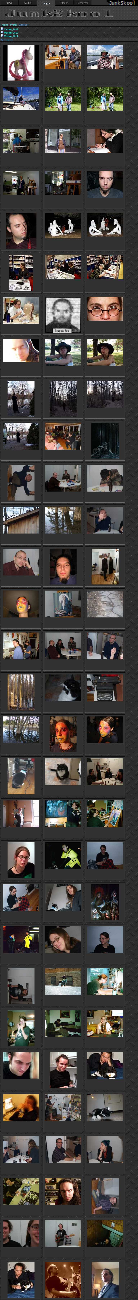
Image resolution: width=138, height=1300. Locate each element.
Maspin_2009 (9, 29)
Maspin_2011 (9, 36)
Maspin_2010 (9, 32)
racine (5, 24)
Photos (13, 24)
